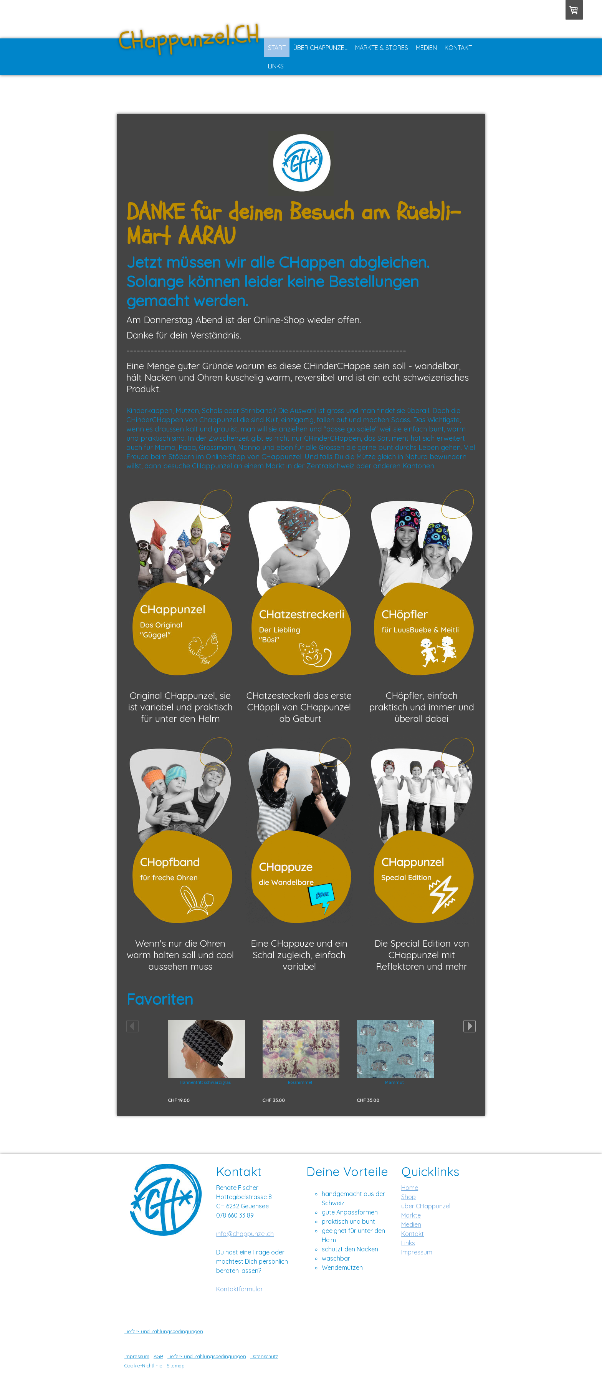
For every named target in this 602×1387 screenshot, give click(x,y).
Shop (408, 1197)
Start (277, 47)
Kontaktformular (239, 1289)
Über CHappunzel (320, 47)
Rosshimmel (300, 1082)
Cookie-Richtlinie (143, 1365)
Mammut (394, 1082)
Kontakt (458, 47)
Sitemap (176, 1365)
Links (276, 66)
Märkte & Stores (381, 47)
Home (409, 1187)
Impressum (416, 1252)
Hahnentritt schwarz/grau (206, 1082)
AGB (158, 1356)
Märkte (411, 1215)
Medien (426, 47)
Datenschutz (264, 1356)
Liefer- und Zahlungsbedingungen (163, 1331)
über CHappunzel (425, 1206)
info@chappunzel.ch (245, 1234)
